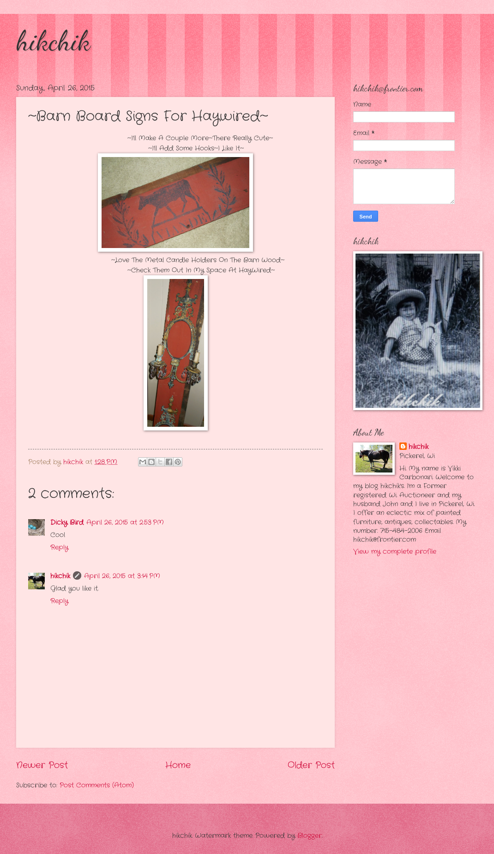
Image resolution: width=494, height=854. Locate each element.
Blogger (309, 835)
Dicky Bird (67, 522)
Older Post (311, 765)
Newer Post (42, 765)
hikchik (53, 40)
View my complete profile (394, 551)
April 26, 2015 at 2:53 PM (125, 522)
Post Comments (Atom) (97, 785)
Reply (59, 547)
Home (178, 765)
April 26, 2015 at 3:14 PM (122, 576)
